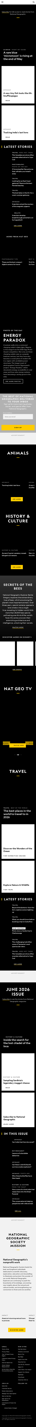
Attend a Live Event (23, 1351)
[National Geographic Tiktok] (24, 1393)
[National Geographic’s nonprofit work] (18, 1271)
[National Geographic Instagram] (19, 1385)
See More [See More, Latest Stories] (18, 225)
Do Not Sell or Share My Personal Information (8, 1370)
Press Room (21, 1377)
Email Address (7, 413)
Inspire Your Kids (22, 1359)
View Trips (8, 889)
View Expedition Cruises (14, 856)
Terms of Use (5, 1349)
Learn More (8, 1124)
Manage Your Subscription (9, 1393)
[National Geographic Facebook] (23, 1385)
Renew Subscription (7, 1391)
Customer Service (7, 1388)
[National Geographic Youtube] (23, 1389)
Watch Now (18, 627)
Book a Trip (21, 1354)
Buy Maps (20, 1357)
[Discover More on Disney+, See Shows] (17, 669)
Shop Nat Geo (22, 1362)
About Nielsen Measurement (6, 1365)
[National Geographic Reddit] (19, 1397)
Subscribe (5, 12)
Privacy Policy (5, 1351)
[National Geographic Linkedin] (19, 1393)
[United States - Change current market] (9, 1408)
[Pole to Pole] (25, 653)
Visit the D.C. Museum (24, 1364)
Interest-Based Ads (7, 1362)
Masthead (20, 1374)
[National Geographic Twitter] (19, 1389)
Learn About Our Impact (24, 1369)
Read (6, 100)
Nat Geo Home (22, 1349)
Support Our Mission (23, 1372)
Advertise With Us (23, 1380)
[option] (14, 254)
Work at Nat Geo (6, 1396)
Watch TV (20, 1367)
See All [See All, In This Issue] (18, 1211)
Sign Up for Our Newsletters (6, 1399)
